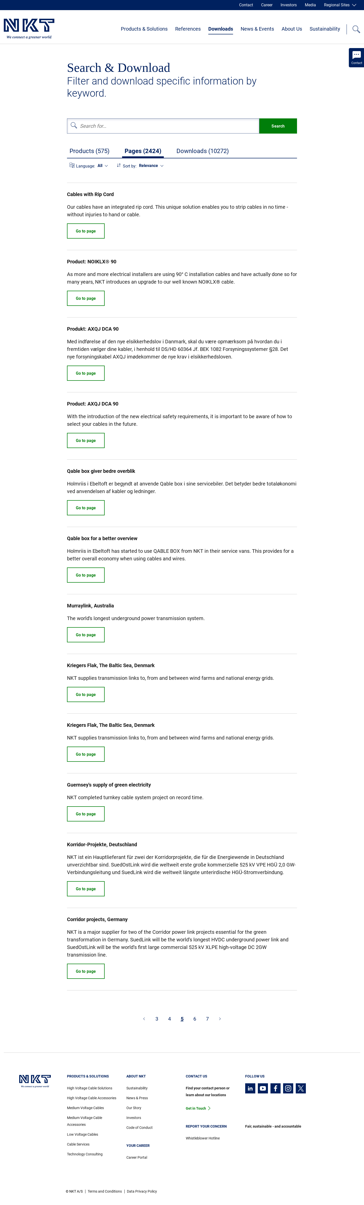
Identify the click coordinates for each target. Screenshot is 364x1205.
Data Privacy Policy (142, 1191)
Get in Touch (196, 1108)
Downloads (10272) (202, 151)
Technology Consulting (85, 1154)
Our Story (133, 1108)
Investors (289, 5)
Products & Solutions (144, 29)
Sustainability (325, 29)
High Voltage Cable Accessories (91, 1098)
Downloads (220, 29)
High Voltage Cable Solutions (89, 1088)
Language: (85, 166)
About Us (292, 29)
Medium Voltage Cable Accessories (84, 1121)
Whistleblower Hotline (203, 1138)
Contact (246, 5)
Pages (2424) (143, 151)
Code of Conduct (139, 1128)
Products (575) (89, 151)
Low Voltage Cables (82, 1134)
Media (310, 5)
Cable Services (78, 1144)
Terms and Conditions (105, 1191)
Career (266, 5)
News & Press (137, 1098)
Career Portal (136, 1157)
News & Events (257, 29)
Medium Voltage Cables (85, 1108)
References (188, 29)
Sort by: (129, 166)
